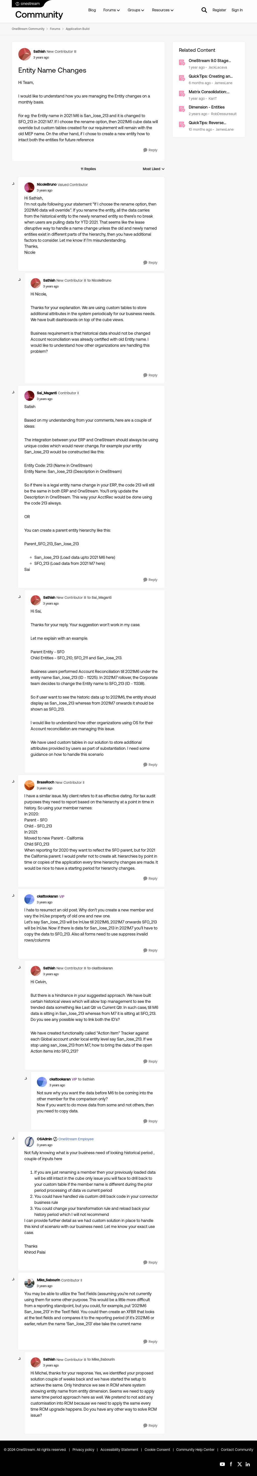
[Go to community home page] (37, 10)
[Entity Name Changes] (44, 190)
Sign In (237, 10)
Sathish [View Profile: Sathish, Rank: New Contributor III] (39, 52)
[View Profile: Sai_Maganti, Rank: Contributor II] (29, 396)
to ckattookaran (100, 968)
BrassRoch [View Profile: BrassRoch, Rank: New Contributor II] (45, 782)
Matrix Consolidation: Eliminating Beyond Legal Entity (211, 92)
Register (219, 10)
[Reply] (150, 150)
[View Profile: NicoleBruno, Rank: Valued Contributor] (29, 187)
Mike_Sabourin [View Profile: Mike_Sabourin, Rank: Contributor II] (48, 1280)
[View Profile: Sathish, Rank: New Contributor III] (24, 54)
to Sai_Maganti (99, 598)
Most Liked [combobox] (154, 169)
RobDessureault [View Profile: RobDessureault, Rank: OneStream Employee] (224, 114)
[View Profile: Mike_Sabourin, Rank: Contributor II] (29, 1283)
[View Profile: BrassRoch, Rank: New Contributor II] (29, 785)
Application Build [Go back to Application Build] (77, 29)
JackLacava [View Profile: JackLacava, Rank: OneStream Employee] (218, 67)
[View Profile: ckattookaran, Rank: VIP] (29, 899)
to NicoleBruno (99, 280)
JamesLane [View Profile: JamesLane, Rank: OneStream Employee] (223, 83)
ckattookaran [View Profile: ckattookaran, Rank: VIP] (47, 896)
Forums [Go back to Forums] (55, 29)
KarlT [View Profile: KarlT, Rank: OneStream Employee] (213, 98)
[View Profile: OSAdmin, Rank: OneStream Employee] (29, 1142)
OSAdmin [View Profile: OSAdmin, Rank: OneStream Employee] (44, 1139)
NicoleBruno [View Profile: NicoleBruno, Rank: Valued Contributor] (46, 184)
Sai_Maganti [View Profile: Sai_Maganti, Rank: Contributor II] (47, 393)
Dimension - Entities (207, 107)
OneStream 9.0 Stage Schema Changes (208, 61)
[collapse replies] (14, 184)
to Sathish (86, 1079)
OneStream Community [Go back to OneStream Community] (28, 29)
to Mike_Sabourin (101, 1359)
